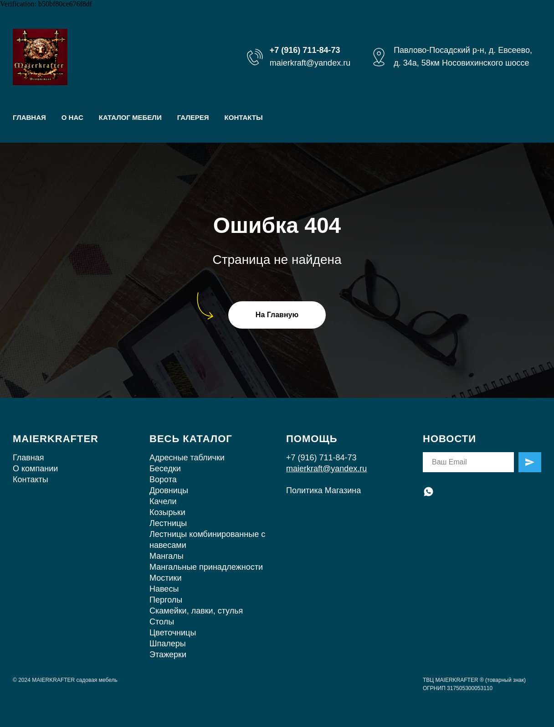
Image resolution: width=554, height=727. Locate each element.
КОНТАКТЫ (244, 117)
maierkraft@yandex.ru (310, 62)
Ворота (163, 479)
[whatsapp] (428, 491)
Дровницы (168, 490)
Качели (162, 501)
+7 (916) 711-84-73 (321, 457)
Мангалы (166, 556)
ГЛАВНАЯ (29, 117)
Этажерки (167, 654)
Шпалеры (167, 643)
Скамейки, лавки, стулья (196, 610)
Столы (161, 621)
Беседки (165, 468)
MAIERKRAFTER (55, 438)
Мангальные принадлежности (206, 567)
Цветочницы (172, 632)
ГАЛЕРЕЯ (193, 117)
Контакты (30, 479)
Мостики (165, 578)
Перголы (165, 599)
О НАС (72, 117)
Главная (28, 457)
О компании (35, 468)
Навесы (164, 588)
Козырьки (167, 512)
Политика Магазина (323, 490)
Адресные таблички (187, 457)
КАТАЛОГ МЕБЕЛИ (130, 117)
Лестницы (168, 523)
